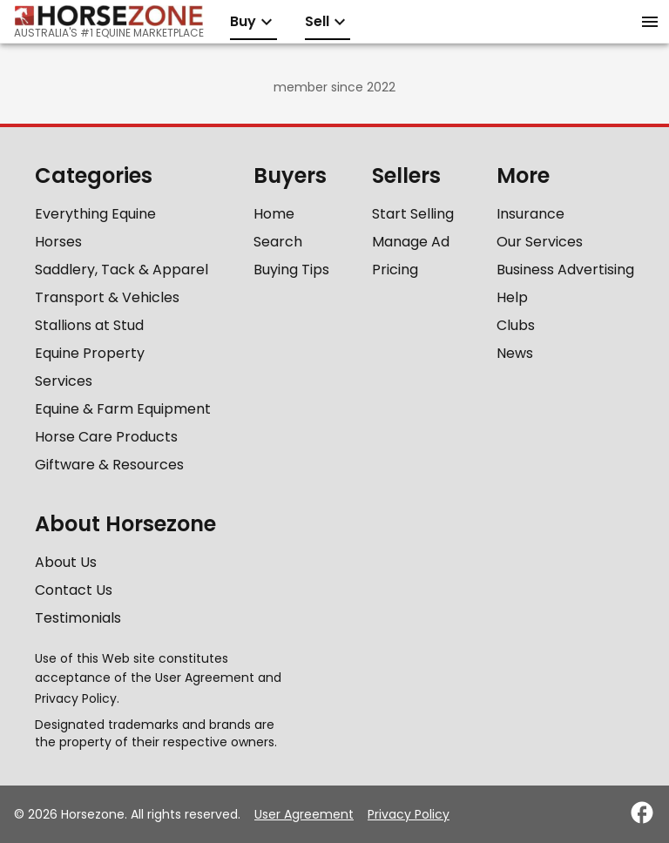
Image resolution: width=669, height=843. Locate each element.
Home (273, 214)
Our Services (540, 242)
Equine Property (90, 353)
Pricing (395, 270)
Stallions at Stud (89, 325)
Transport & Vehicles (107, 297)
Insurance (530, 214)
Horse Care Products (106, 437)
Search (277, 242)
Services (63, 381)
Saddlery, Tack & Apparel (121, 270)
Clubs (516, 325)
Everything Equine (95, 214)
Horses (58, 242)
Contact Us (73, 590)
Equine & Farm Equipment (123, 409)
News (515, 353)
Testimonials (78, 618)
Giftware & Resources (109, 465)
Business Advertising (565, 270)
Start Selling (413, 214)
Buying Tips (291, 270)
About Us (66, 562)
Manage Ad (410, 242)
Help (512, 297)
